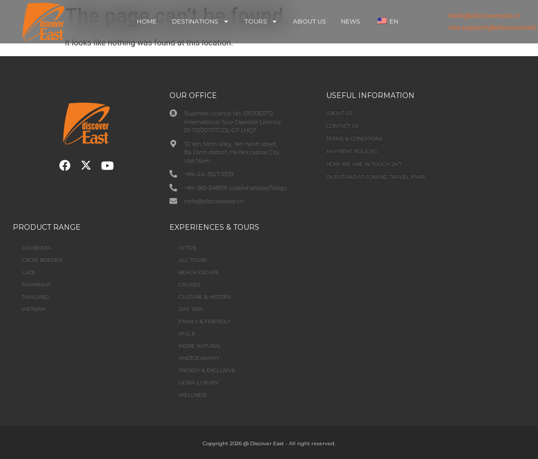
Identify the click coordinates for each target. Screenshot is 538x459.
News (350, 21)
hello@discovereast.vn (484, 15)
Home (147, 21)
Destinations (200, 21)
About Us (309, 21)
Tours (261, 21)
